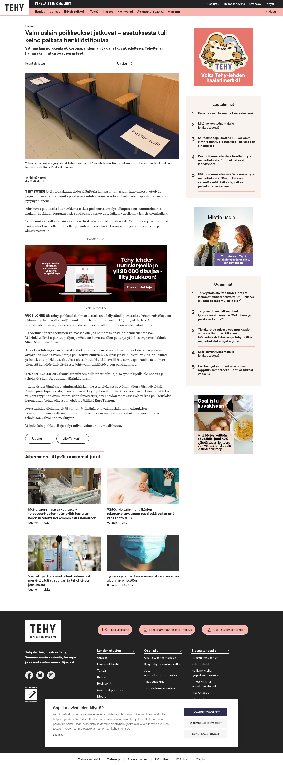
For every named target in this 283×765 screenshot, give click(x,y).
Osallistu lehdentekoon (229, 630)
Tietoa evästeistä (89, 760)
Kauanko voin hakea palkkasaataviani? (225, 113)
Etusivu (40, 12)
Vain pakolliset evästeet (206, 723)
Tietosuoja (114, 760)
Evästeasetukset (206, 733)
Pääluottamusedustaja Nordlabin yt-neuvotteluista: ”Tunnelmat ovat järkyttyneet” (224, 160)
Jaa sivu (121, 64)
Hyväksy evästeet (206, 712)
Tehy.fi (269, 4)
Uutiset (55, 12)
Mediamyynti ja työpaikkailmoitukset (206, 673)
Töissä (94, 12)
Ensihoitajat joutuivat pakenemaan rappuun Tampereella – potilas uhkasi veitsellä (225, 370)
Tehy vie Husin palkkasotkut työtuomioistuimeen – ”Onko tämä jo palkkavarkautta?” (224, 315)
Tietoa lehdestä (234, 4)
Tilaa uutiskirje (119, 630)
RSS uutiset (162, 760)
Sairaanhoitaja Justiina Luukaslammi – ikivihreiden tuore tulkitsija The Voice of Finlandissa (226, 142)
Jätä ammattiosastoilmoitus (160, 673)
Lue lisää (58, 734)
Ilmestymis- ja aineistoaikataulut (203, 684)
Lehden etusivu (109, 650)
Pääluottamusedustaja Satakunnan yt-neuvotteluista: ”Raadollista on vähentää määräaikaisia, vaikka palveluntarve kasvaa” (226, 180)
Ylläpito (200, 760)
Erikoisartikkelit (75, 12)
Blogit (101, 696)
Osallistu (213, 4)
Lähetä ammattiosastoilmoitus (170, 630)
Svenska (255, 4)
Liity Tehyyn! (71, 438)
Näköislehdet (200, 664)
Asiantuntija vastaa (150, 12)
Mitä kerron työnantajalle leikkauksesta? (216, 125)
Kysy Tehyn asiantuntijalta (162, 664)
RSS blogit (182, 760)
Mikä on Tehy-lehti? (204, 658)
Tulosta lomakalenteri (159, 688)
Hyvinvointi (125, 12)
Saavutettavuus (138, 760)
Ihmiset (108, 12)
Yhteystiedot (200, 693)
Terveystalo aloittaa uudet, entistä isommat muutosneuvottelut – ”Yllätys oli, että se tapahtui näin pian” (226, 297)
